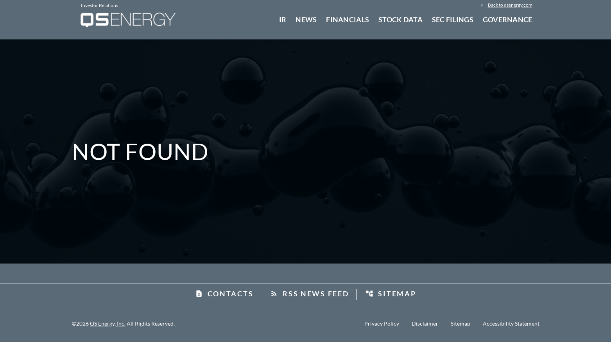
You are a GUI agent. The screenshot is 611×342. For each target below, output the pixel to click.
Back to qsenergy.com (510, 4)
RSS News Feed (309, 293)
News (306, 19)
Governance (507, 19)
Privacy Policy (381, 323)
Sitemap (391, 293)
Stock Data (400, 19)
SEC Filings (452, 19)
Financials (347, 19)
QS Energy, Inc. (107, 323)
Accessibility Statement (511, 323)
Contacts (224, 293)
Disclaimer (425, 323)
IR (283, 19)
